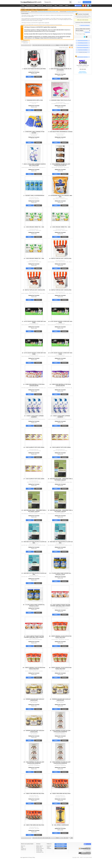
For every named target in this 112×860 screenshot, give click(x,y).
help (55, 5)
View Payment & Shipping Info (82, 47)
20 (67, 45)
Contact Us (23, 848)
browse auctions (31, 5)
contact (61, 5)
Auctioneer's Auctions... (82, 72)
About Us (23, 846)
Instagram (49, 848)
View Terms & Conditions (82, 49)
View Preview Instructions (82, 40)
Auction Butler (39, 850)
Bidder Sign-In (39, 846)
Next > (57, 45)
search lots (40, 5)
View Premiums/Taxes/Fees (83, 45)
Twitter (48, 847)
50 (69, 45)
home (22, 5)
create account (87, 2)
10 (64, 45)
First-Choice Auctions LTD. (83, 63)
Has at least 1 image (80, 34)
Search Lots (39, 847)
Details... (30, 76)
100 (71, 45)
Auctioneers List (39, 852)
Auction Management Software (85, 854)
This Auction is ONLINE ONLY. (72, 11)
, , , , (48, 11)
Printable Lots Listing (83, 52)
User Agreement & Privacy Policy (27, 857)
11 (49, 45)
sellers (66, 5)
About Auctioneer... (82, 71)
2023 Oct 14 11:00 (25, 42)
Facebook (49, 846)
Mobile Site (23, 849)
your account (49, 5)
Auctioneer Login (61, 848)
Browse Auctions (40, 848)
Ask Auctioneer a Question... (82, 56)
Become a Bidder (61, 844)
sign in (79, 2)
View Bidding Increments (82, 42)
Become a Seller (60, 846)
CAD (28, 11)
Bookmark (38, 76)
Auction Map (39, 849)
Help (22, 847)
